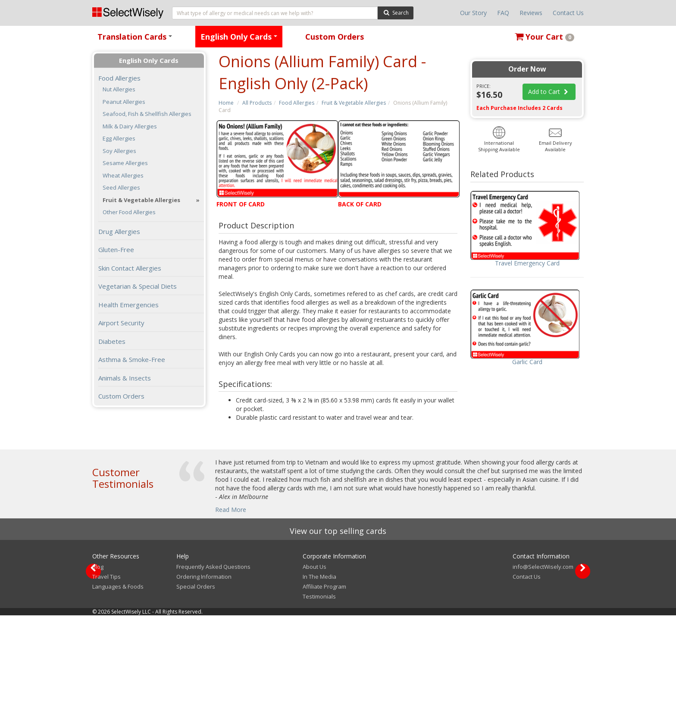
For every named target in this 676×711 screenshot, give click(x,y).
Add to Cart (549, 91)
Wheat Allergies (123, 175)
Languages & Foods (118, 682)
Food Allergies (296, 102)
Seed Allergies (121, 187)
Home (226, 102)
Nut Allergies (119, 89)
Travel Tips (106, 672)
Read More (230, 509)
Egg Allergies (119, 138)
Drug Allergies (119, 231)
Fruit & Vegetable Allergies (354, 102)
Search (395, 12)
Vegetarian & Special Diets (137, 286)
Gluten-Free (116, 249)
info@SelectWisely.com (543, 662)
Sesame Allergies (125, 163)
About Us (314, 662)
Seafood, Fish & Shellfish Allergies (147, 114)
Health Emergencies (128, 304)
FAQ (503, 13)
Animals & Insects (124, 378)
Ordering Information (204, 672)
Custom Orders (334, 36)
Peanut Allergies (124, 102)
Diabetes (111, 341)
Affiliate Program (324, 682)
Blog (97, 662)
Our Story (473, 13)
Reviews (531, 13)
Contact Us (568, 13)
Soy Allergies (119, 151)
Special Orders (195, 682)
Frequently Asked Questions (213, 662)
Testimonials (319, 692)
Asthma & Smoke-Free (131, 359)
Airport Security (121, 322)
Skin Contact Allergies (129, 268)
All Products (257, 102)
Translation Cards (136, 39)
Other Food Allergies (129, 212)
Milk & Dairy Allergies (130, 126)
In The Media (319, 672)
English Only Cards (240, 39)
